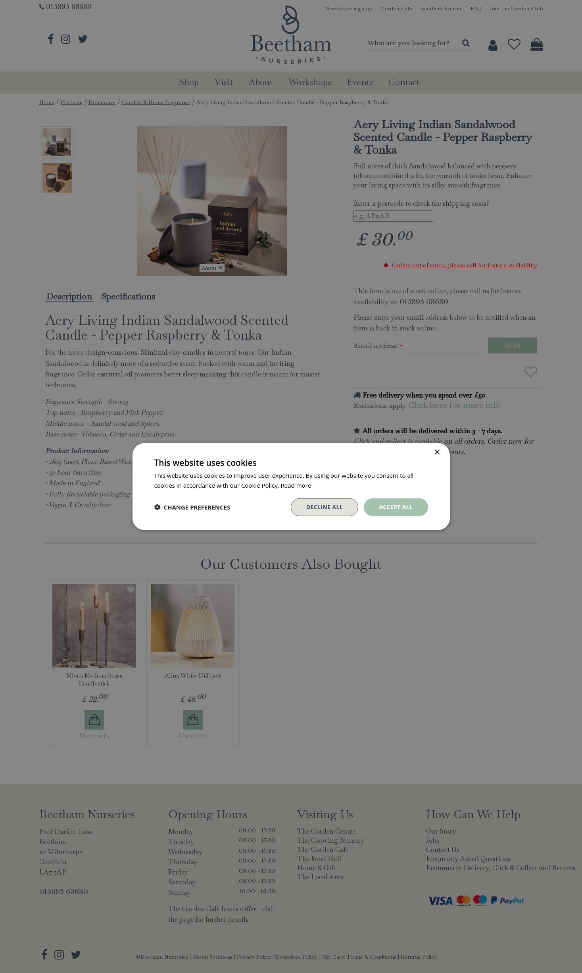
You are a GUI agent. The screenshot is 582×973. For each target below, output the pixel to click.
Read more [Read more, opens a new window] (296, 485)
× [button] (437, 453)
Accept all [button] (396, 507)
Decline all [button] (324, 507)
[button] (192, 507)
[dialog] (291, 486)
